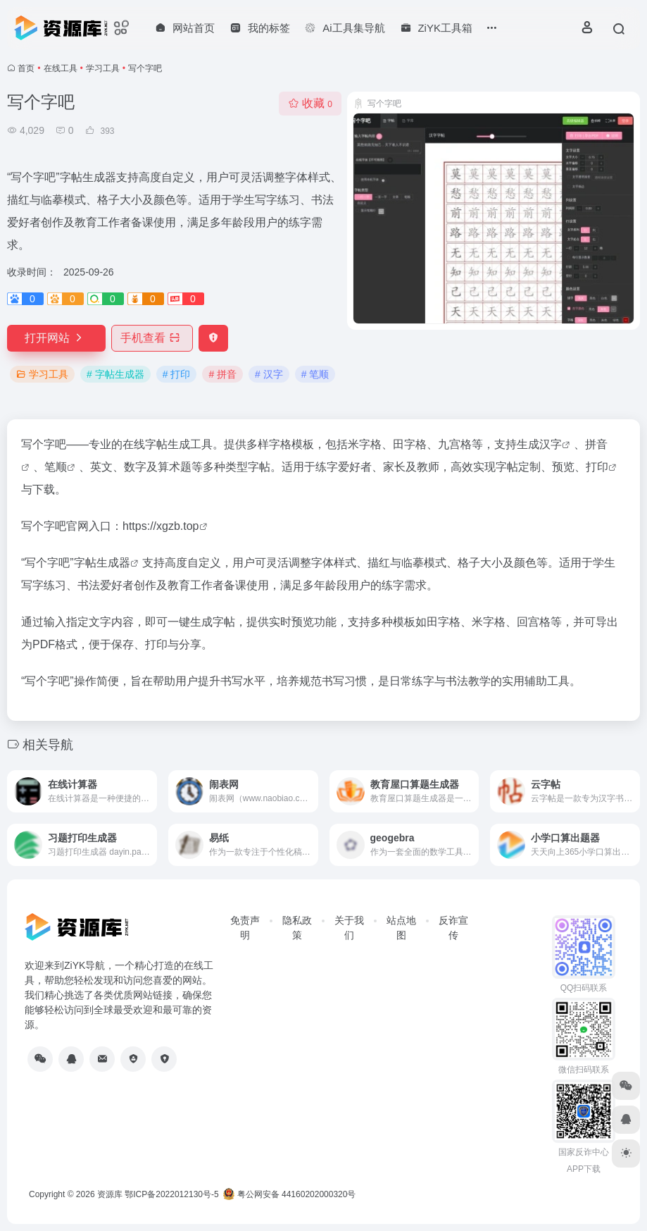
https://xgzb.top (161, 526)
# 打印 (177, 374)
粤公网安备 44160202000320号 (289, 1194)
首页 (26, 68)
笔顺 (55, 467)
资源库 (110, 1194)
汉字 (550, 444)
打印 (597, 467)
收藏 (310, 103)
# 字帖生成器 (115, 374)
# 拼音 (222, 374)
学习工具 (103, 68)
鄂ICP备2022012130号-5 (171, 1194)
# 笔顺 (315, 374)
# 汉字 (269, 374)
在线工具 (60, 68)
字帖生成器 (102, 563)
